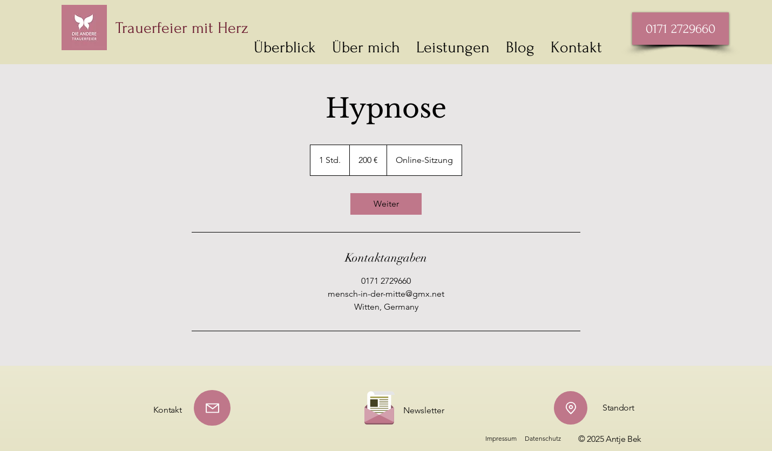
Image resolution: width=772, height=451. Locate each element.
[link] (386, 204)
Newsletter (423, 410)
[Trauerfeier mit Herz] (228, 28)
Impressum (501, 438)
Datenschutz (543, 438)
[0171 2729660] (680, 28)
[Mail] (212, 408)
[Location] (570, 408)
